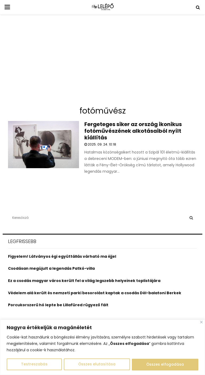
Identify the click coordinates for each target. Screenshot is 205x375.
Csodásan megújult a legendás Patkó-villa (51, 268)
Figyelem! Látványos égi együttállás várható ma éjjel (62, 256)
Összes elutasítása (97, 364)
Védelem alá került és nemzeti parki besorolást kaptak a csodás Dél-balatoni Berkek (94, 293)
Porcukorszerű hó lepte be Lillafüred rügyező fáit (58, 305)
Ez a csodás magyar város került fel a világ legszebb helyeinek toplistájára (84, 280)
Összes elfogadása (165, 364)
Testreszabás (34, 364)
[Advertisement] (102, 62)
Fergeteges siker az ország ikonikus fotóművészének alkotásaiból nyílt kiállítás (133, 130)
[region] (102, 347)
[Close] (201, 322)
